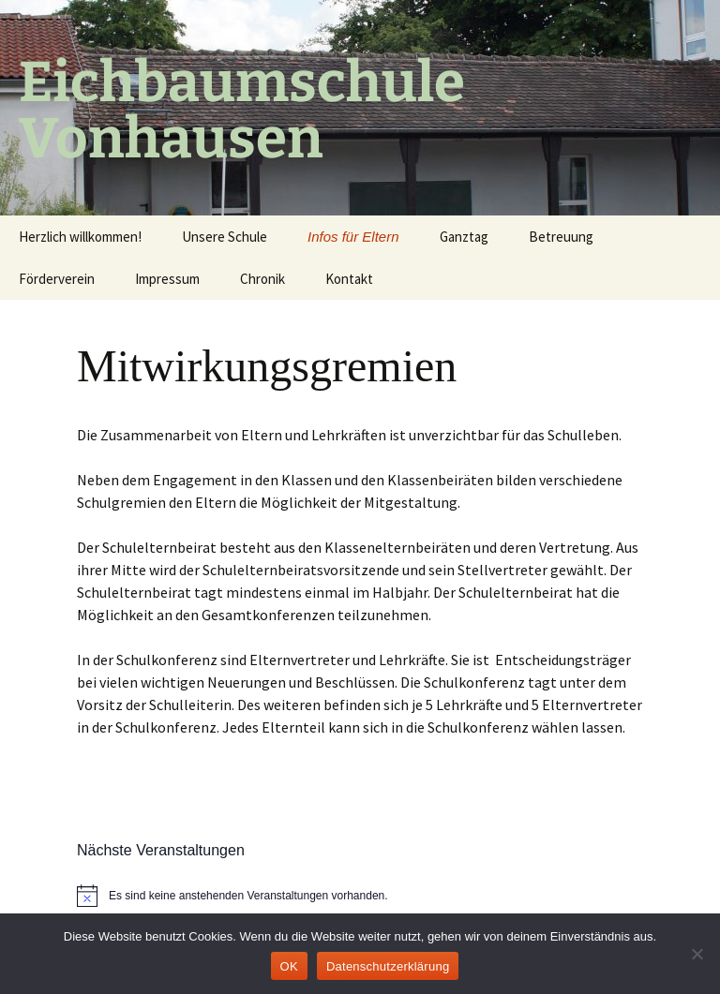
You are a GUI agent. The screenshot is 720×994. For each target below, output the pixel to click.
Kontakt (349, 279)
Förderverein (57, 279)
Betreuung (561, 236)
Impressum (167, 279)
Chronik (262, 279)
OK (289, 966)
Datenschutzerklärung (387, 966)
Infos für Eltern (353, 237)
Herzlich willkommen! (80, 236)
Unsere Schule (224, 236)
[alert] (360, 895)
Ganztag (464, 236)
